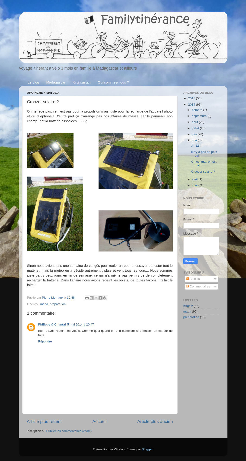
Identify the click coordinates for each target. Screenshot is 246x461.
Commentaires (198, 286)
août (195, 122)
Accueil (99, 421)
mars (196, 185)
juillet (196, 128)
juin (195, 134)
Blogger (147, 449)
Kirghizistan (82, 82)
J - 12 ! (196, 145)
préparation (58, 304)
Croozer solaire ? (203, 171)
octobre (197, 110)
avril (195, 179)
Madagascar (55, 82)
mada (44, 304)
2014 (192, 104)
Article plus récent (44, 421)
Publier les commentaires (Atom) (69, 431)
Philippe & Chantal (52, 324)
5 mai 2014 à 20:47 (80, 324)
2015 (192, 98)
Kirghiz (188, 306)
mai (195, 140)
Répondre (45, 341)
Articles (193, 278)
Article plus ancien (155, 421)
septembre (200, 116)
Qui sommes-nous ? (113, 82)
